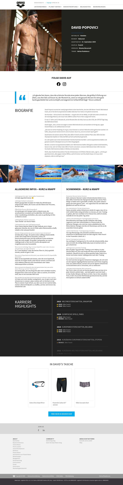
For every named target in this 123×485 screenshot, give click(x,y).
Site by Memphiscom (104, 476)
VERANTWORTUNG (70, 7)
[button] (46, 7)
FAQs (80, 443)
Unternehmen (40, 7)
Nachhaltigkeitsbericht (20, 468)
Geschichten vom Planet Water (22, 454)
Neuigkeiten (85, 7)
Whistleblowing (70, 476)
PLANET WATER (55, 7)
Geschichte (16, 441)
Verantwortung (17, 460)
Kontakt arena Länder (85, 441)
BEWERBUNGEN (99, 7)
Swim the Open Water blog (54, 443)
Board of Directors (18, 443)
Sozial (14, 464)
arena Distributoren (18, 448)
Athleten (15, 450)
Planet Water (17, 452)
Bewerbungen (17, 456)
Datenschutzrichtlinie (48, 476)
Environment (17, 462)
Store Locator (17, 446)
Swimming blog (50, 441)
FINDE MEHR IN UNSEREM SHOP (61, 414)
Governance (16, 466)
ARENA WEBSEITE (39, 3)
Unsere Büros (17, 444)
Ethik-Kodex (59, 476)
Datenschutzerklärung (34, 476)
